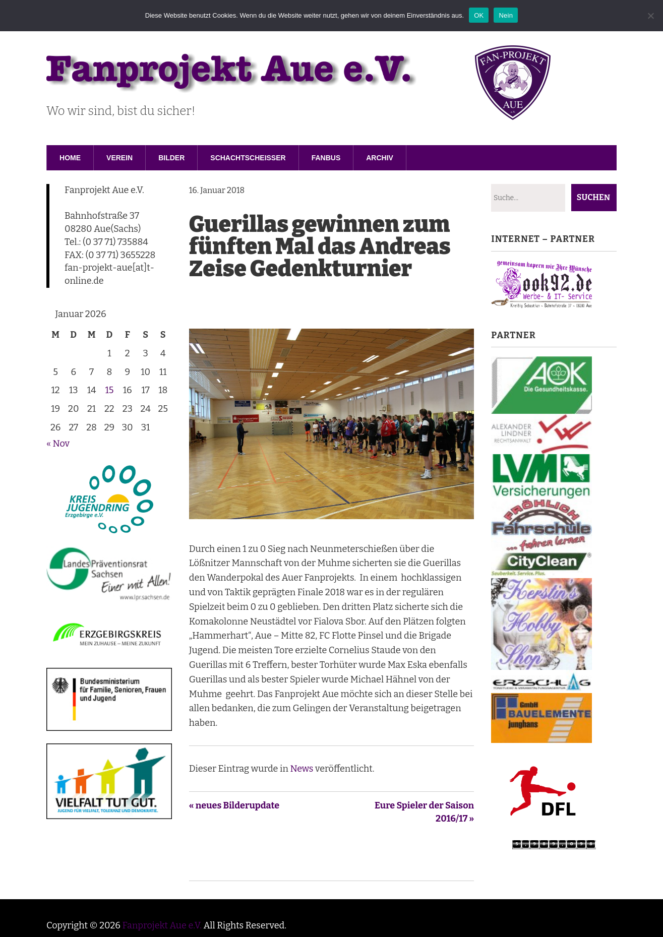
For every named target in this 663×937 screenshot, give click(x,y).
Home (70, 158)
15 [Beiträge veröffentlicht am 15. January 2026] (109, 390)
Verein (119, 158)
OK (479, 15)
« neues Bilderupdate (234, 805)
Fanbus (326, 158)
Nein (506, 15)
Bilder (171, 158)
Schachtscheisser (247, 158)
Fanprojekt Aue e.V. (162, 925)
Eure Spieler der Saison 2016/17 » (424, 812)
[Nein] (650, 16)
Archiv (379, 158)
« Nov (58, 443)
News (301, 768)
